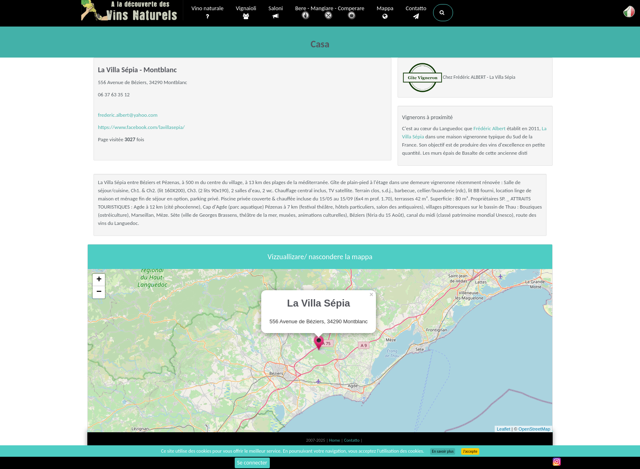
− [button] (99, 292)
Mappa (385, 12)
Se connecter (252, 462)
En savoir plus (442, 451)
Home (335, 440)
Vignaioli (246, 12)
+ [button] (99, 280)
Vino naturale (207, 12)
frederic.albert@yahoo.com (128, 115)
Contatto (416, 12)
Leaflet (503, 429)
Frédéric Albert (489, 128)
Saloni (276, 12)
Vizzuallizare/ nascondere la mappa (320, 256)
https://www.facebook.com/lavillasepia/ (141, 127)
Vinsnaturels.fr (132, 11)
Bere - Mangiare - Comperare (329, 13)
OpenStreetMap (534, 429)
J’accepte (470, 451)
